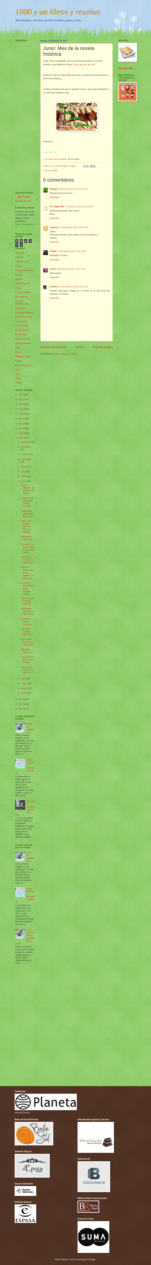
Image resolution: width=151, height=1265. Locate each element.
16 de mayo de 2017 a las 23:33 (73, 189)
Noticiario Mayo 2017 (27, 650)
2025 (21, 399)
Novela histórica (22, 330)
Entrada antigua (103, 347)
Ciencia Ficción (22, 261)
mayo (24, 481)
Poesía (18, 352)
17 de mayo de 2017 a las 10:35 (79, 206)
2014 (21, 709)
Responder (54, 197)
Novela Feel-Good (23, 317)
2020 (21, 423)
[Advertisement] (23, 108)
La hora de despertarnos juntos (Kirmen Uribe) (27, 588)
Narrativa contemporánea (22, 302)
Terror (18, 378)
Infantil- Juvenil (22, 283)
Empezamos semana (24, 270)
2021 (21, 418)
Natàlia (53, 251)
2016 (21, 699)
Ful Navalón (24, 196)
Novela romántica (23, 343)
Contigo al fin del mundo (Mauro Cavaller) (27, 502)
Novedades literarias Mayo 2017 (27, 632)
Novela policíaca (22, 338)
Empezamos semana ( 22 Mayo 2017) (27, 560)
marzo (24, 683)
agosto (24, 466)
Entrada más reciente (53, 347)
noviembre (26, 447)
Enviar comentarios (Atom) (65, 354)
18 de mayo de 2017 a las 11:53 (71, 269)
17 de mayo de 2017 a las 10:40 (74, 227)
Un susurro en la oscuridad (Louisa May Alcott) (27, 548)
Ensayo (18, 274)
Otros (17, 347)
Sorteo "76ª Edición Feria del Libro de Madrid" (26, 526)
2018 (21, 433)
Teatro (18, 374)
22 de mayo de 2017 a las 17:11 (74, 286)
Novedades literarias (24, 312)
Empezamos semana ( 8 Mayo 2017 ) (27, 642)
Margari (54, 189)
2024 (21, 404)
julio (23, 471)
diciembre (26, 442)
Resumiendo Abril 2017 (27, 538)
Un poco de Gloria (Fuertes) (26, 622)
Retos (55, 170)
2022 (21, 414)
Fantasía (19, 279)
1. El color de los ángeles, (55, 159)
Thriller (18, 382)
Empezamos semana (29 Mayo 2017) (27, 514)
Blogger (92, 1259)
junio (24, 476)
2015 (21, 704)
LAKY (53, 269)
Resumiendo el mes (24, 365)
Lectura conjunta (22, 292)
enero (24, 693)
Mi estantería (21, 296)
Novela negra (21, 334)
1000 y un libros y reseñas (57, 11)
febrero (24, 688)
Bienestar (19, 252)
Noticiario (19, 308)
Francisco (54, 286)
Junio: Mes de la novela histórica (27, 601)
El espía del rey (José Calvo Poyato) (28, 660)
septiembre (26, 459)
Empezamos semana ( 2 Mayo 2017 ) (27, 670)
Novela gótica (21, 321)
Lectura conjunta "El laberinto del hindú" (27, 489)
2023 (21, 409)
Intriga (18, 288)
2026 (21, 394)
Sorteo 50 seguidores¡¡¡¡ (30, 728)
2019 (21, 428)
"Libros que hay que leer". (84, 64)
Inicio (79, 347)
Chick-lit (19, 257)
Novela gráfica (22, 325)
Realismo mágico (23, 356)
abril (23, 678)
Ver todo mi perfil (23, 201)
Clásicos (19, 265)
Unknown (54, 227)
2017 (21, 438)
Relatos (18, 361)
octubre (25, 454)
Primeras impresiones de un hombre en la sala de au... (28, 572)
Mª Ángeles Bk (57, 206)
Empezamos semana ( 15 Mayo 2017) (27, 611)
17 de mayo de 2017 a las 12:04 (71, 251)
